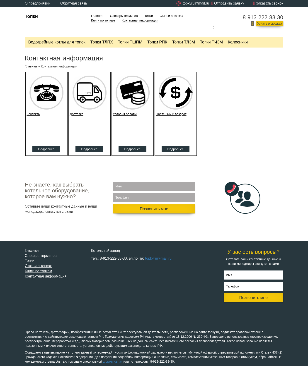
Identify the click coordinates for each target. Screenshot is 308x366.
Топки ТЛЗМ (183, 42)
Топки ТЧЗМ (211, 42)
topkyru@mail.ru (158, 258)
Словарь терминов (124, 16)
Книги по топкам (103, 20)
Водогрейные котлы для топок (56, 42)
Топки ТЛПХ (101, 42)
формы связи (113, 361)
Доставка (76, 114)
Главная (97, 16)
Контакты (33, 114)
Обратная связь (73, 3)
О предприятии (38, 3)
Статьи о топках (171, 16)
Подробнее (46, 149)
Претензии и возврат (171, 114)
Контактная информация (140, 20)
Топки (31, 16)
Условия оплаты (125, 114)
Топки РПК (157, 42)
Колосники (238, 42)
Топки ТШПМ (130, 42)
